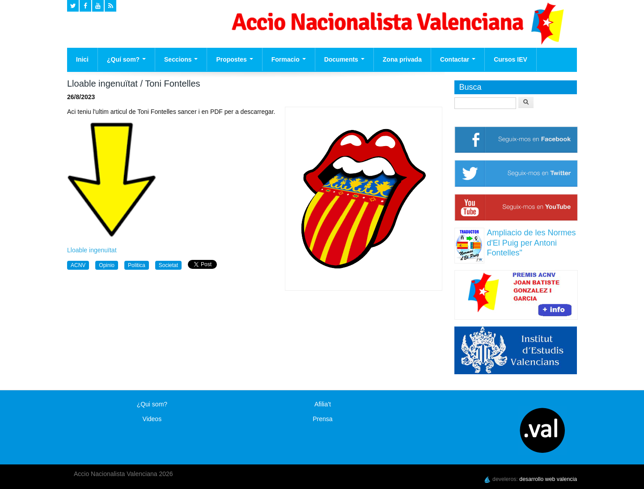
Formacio (288, 59)
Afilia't (322, 404)
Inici (82, 59)
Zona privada (402, 59)
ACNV (78, 265)
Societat (168, 265)
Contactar (457, 59)
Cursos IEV (510, 59)
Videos (152, 418)
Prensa (322, 418)
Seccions (181, 59)
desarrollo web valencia (548, 479)
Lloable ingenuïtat (92, 250)
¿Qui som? (152, 404)
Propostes (234, 59)
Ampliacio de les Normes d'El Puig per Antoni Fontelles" (531, 242)
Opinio (106, 265)
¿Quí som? (126, 59)
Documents (344, 59)
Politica (136, 265)
